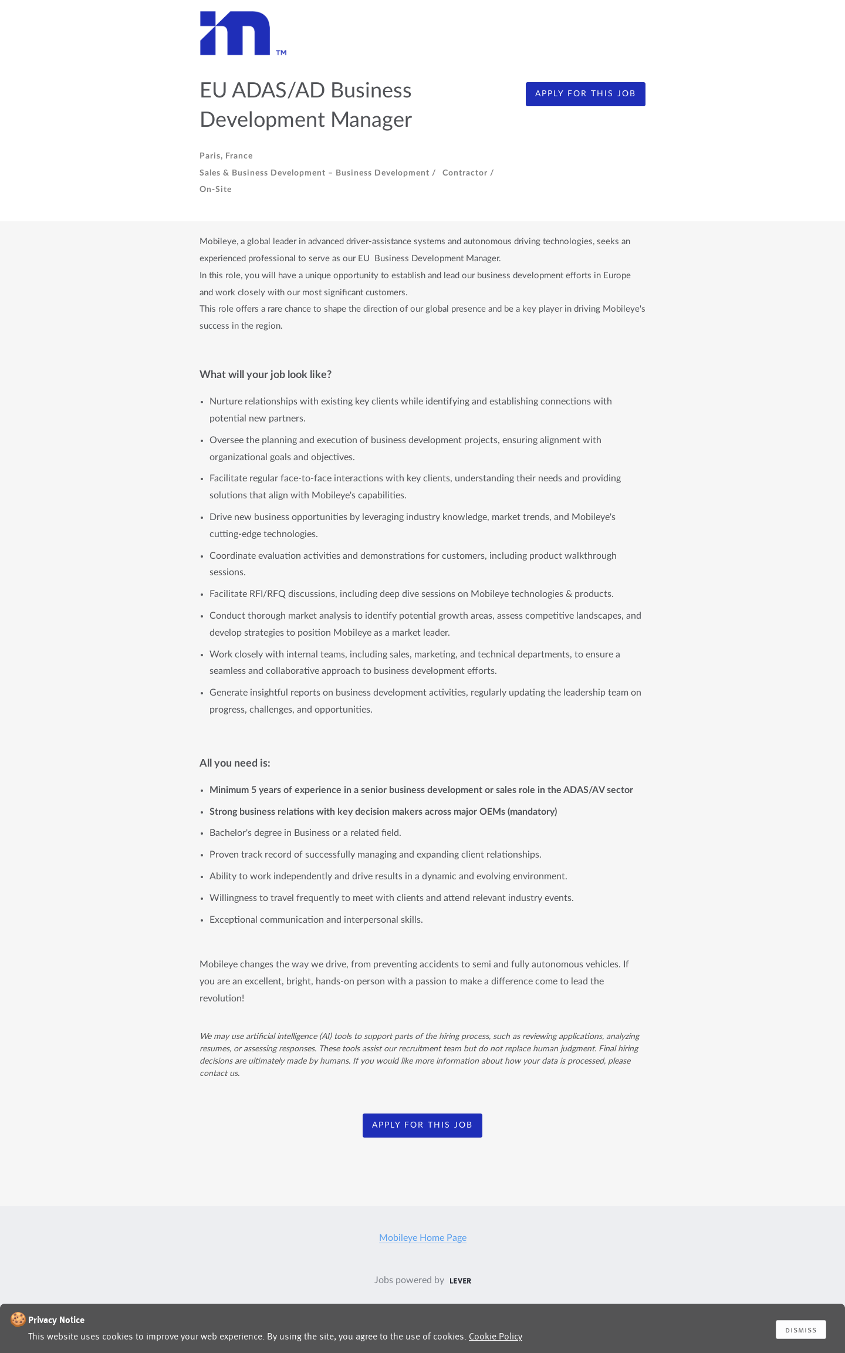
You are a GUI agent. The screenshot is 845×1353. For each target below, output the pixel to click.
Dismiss (801, 1329)
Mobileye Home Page (423, 1238)
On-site (216, 189)
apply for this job (585, 94)
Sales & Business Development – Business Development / (318, 173)
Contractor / (468, 173)
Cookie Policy (495, 1336)
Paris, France (226, 156)
